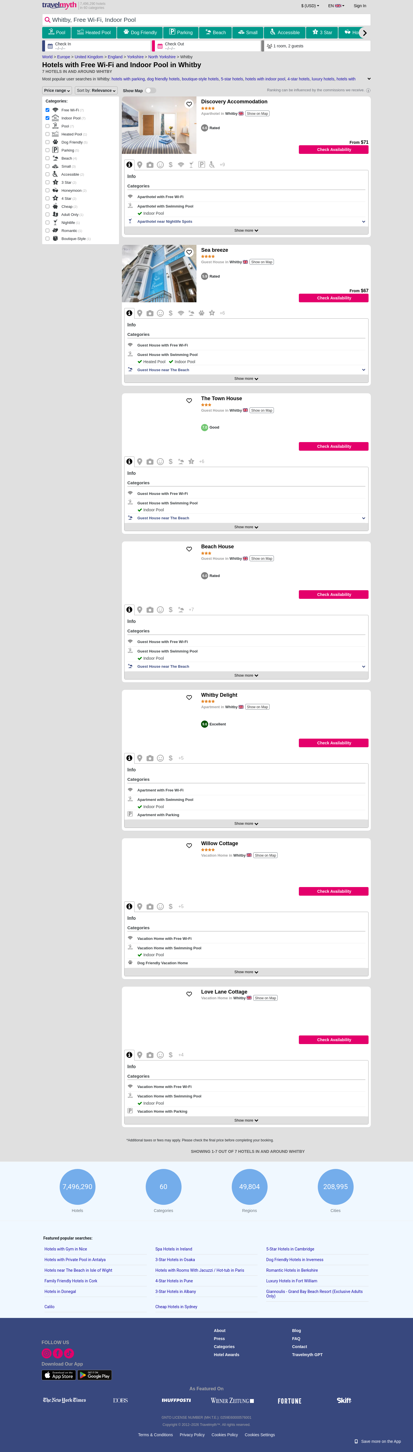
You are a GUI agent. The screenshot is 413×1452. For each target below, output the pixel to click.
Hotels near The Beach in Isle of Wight (78, 1270)
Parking (185, 32)
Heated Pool (98, 32)
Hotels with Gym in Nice (65, 1249)
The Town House (221, 398)
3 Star (326, 32)
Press (219, 1338)
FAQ (296, 1338)
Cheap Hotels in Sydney (176, 1306)
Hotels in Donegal (60, 1291)
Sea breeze (214, 250)
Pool (60, 32)
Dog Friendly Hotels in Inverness (294, 1259)
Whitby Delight (219, 695)
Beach (219, 32)
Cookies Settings (260, 1434)
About (219, 1330)
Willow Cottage (219, 843)
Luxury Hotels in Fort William (291, 1281)
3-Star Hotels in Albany (175, 1291)
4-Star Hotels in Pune (174, 1281)
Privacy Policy (192, 1434)
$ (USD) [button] (308, 5)
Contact (299, 1346)
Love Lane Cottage (224, 992)
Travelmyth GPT (307, 1354)
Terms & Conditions (155, 1434)
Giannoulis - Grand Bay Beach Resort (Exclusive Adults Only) (314, 1293)
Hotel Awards (226, 1354)
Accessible (289, 32)
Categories (224, 1346)
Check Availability (334, 149)
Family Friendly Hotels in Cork (70, 1281)
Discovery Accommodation (234, 101)
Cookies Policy (225, 1434)
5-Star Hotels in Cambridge (290, 1249)
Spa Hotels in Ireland (173, 1249)
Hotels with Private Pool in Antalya (75, 1259)
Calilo (49, 1306)
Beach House (217, 546)
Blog (296, 1330)
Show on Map (257, 114)
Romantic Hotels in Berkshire (292, 1270)
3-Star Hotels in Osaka (175, 1259)
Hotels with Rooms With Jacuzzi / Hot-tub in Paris (199, 1270)
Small (252, 32)
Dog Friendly (144, 32)
